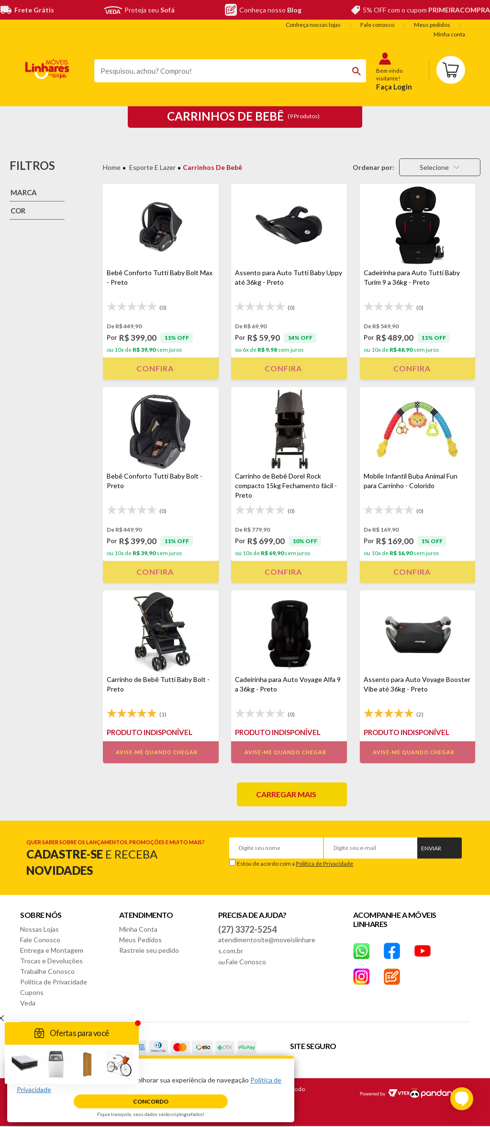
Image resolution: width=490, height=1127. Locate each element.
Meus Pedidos (140, 940)
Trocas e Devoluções (51, 961)
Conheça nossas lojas (313, 24)
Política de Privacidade (324, 863)
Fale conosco (377, 24)
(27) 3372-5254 (247, 929)
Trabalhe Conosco (47, 971)
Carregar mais (286, 794)
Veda (27, 1003)
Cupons (32, 992)
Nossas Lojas (39, 929)
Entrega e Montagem (51, 950)
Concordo (150, 1101)
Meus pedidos (432, 24)
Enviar (431, 848)
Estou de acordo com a (295, 863)
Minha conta (449, 34)
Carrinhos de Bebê (212, 167)
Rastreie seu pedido (149, 950)
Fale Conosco (40, 940)
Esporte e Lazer (152, 167)
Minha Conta (138, 929)
